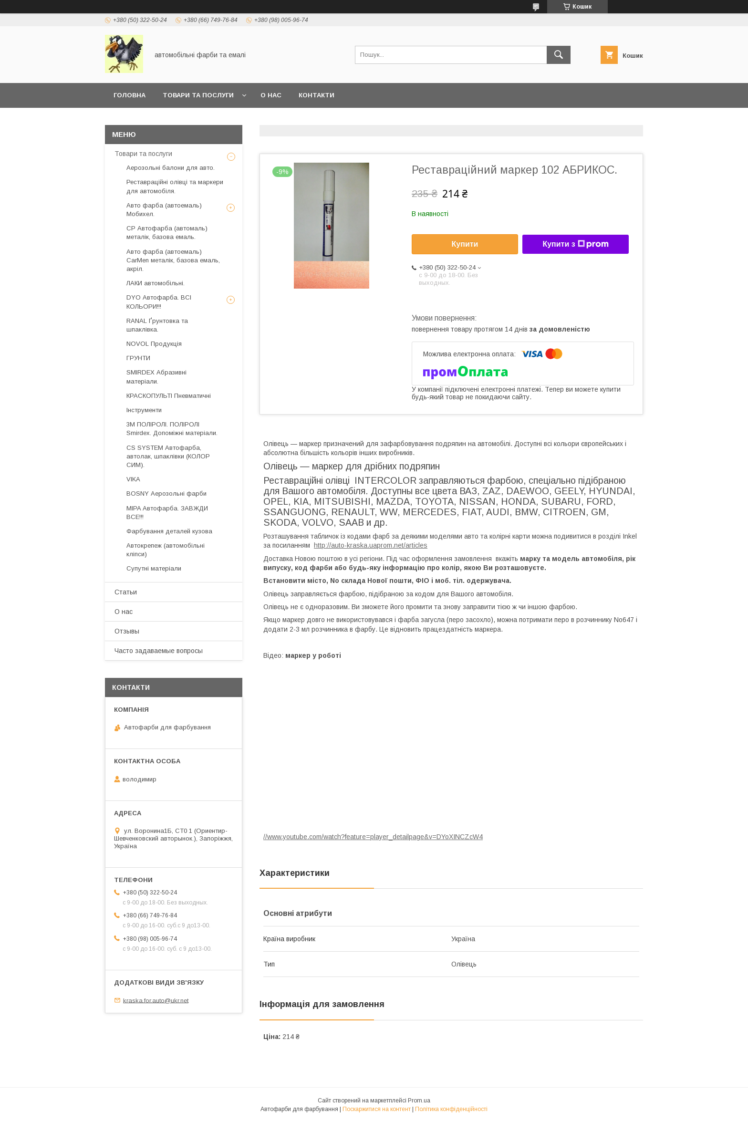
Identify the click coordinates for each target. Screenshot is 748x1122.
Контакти (316, 95)
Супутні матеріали (153, 568)
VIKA (133, 479)
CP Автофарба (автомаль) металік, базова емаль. (167, 232)
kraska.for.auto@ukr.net (155, 1000)
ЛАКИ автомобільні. (155, 283)
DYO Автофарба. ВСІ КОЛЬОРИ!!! (158, 302)
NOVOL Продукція (154, 343)
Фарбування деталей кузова (169, 531)
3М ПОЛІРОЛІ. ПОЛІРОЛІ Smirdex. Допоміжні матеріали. (172, 428)
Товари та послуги (143, 153)
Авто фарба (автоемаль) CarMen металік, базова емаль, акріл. (173, 260)
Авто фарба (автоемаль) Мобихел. (164, 210)
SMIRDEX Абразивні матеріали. (156, 376)
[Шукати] (559, 55)
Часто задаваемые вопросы (158, 650)
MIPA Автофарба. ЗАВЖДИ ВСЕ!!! (167, 512)
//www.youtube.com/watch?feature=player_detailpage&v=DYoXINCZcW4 (373, 837)
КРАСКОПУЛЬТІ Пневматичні (168, 395)
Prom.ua (419, 1100)
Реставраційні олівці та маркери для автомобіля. (174, 186)
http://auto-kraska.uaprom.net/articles (370, 545)
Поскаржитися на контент (377, 1109)
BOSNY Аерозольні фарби (166, 493)
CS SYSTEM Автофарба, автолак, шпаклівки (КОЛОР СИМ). (168, 456)
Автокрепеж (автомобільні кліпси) (165, 550)
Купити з (575, 244)
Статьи (125, 592)
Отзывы (126, 631)
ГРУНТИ (138, 358)
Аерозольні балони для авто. (170, 167)
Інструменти (144, 410)
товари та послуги (198, 95)
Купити (465, 244)
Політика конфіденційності (451, 1109)
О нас (270, 95)
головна (129, 95)
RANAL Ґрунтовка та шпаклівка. (157, 325)
